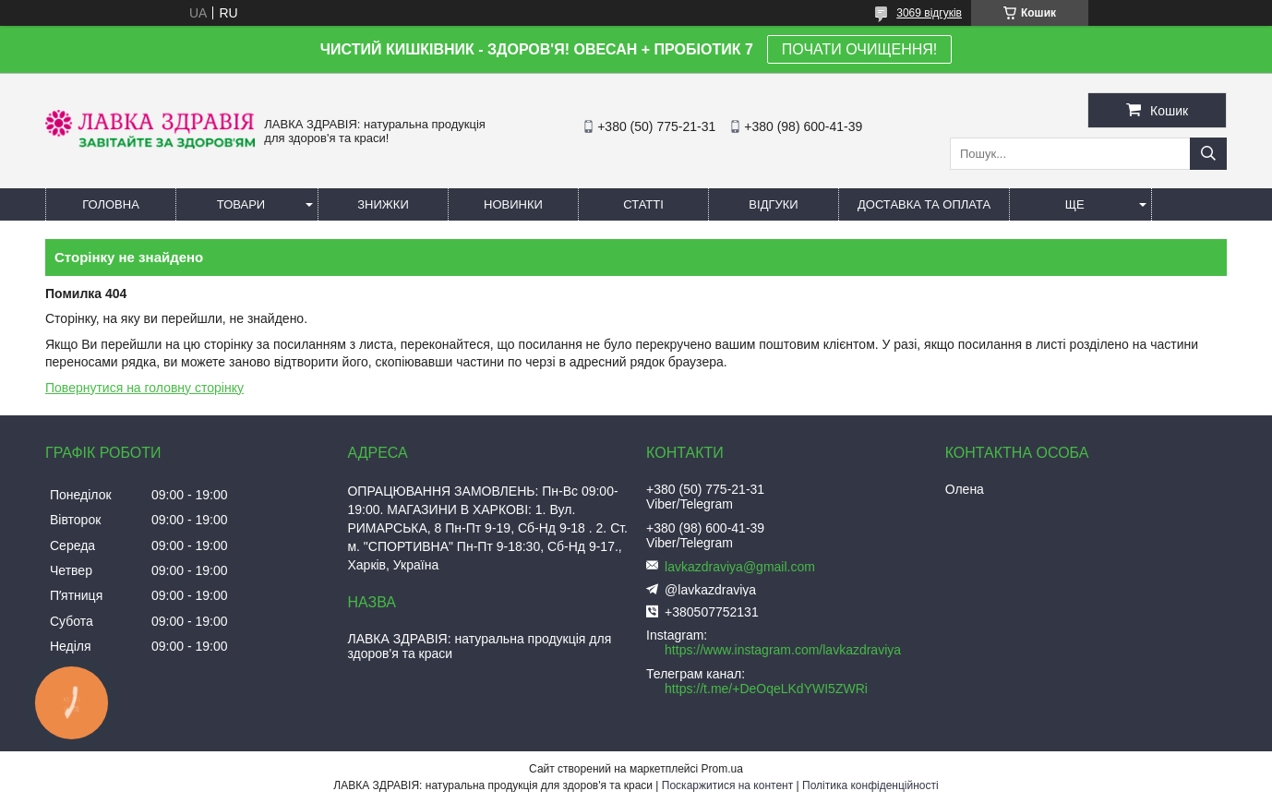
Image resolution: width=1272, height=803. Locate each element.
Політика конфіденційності (870, 785)
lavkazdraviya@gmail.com (740, 566)
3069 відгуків (929, 12)
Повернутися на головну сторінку (144, 387)
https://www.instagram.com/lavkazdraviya (783, 649)
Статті (643, 204)
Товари (241, 204)
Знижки (383, 204)
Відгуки (773, 204)
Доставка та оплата (924, 204)
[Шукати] (1208, 154)
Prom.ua (722, 768)
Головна (110, 204)
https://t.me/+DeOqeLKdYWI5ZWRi (766, 688)
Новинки (513, 204)
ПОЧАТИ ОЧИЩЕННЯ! (859, 49)
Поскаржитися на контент (727, 785)
